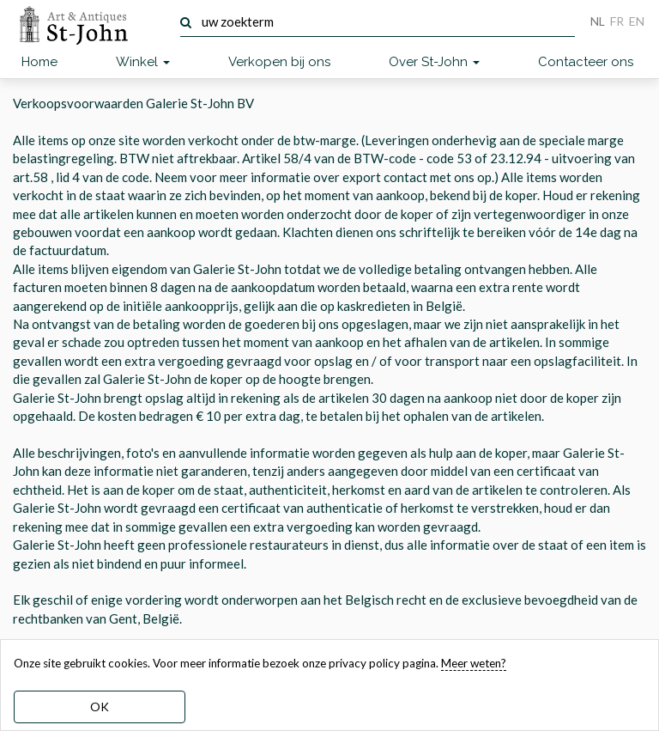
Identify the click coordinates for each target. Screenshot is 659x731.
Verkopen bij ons (279, 62)
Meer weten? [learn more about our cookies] (473, 663)
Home (39, 62)
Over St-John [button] (434, 62)
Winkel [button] (143, 62)
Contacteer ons (585, 62)
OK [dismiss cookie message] (99, 706)
